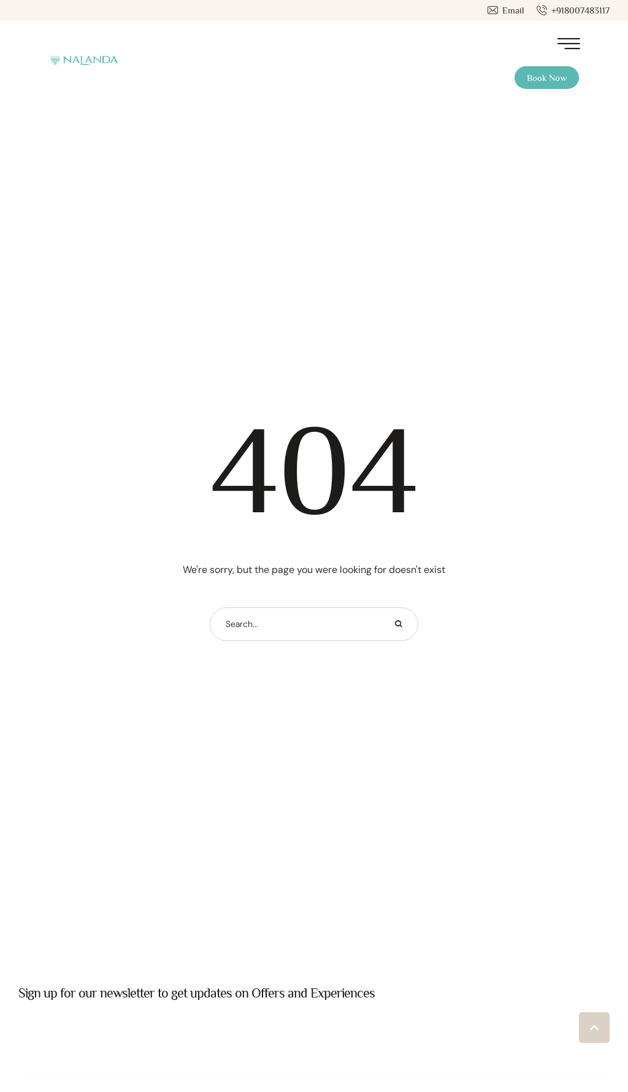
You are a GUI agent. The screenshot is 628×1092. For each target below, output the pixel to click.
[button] (506, 10)
